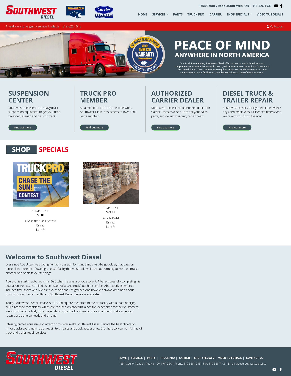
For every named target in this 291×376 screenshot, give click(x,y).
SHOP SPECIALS (238, 14)
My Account (275, 26)
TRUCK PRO (195, 14)
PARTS (178, 14)
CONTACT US (254, 358)
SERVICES (158, 14)
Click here (107, 328)
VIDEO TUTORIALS (270, 14)
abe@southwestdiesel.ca (251, 363)
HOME (142, 14)
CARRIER (215, 14)
